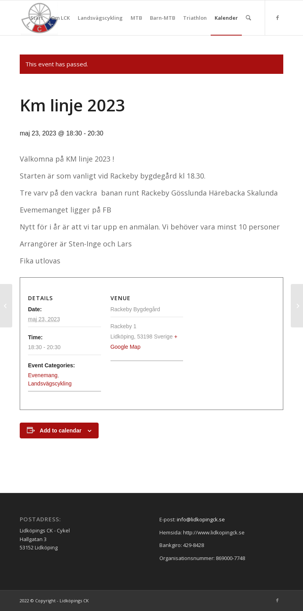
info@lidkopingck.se (201, 519)
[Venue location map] (229, 336)
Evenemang (43, 375)
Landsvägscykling (50, 383)
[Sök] (248, 17)
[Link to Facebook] (277, 17)
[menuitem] (36, 17)
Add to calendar (61, 430)
